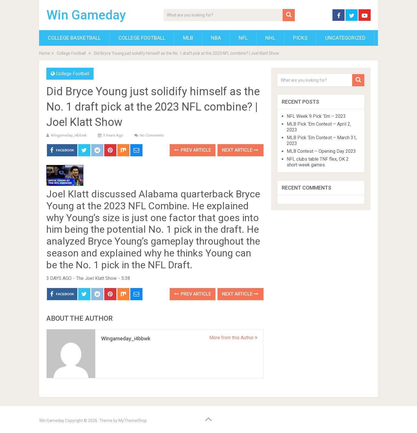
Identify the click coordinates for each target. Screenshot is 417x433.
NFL (243, 38)
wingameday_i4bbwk (69, 135)
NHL (270, 38)
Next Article (240, 150)
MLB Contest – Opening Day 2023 (321, 151)
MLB (188, 38)
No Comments (152, 135)
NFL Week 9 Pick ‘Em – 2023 (316, 116)
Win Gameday (86, 15)
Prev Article (192, 150)
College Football (141, 38)
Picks (300, 38)
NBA (216, 38)
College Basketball (74, 38)
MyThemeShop (132, 420)
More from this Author (233, 337)
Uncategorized (345, 38)
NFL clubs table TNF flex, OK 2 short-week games (318, 162)
